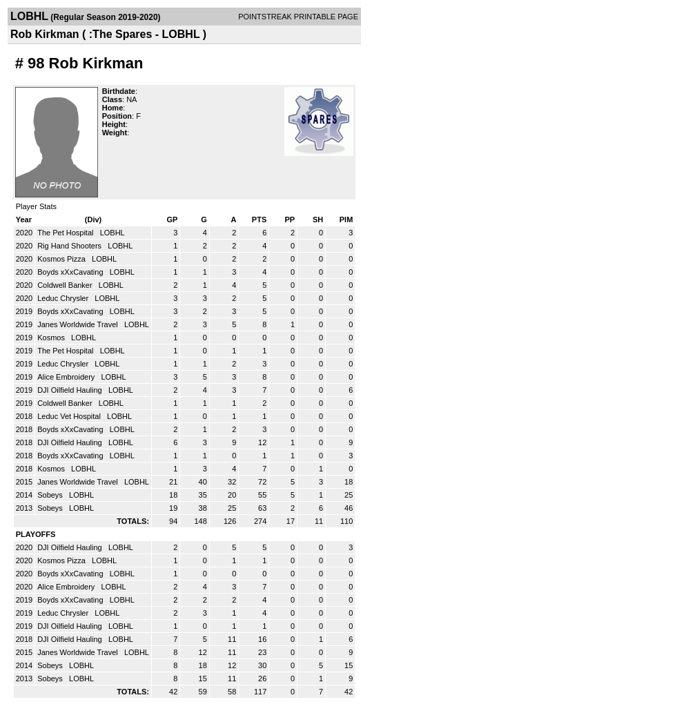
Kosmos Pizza (62, 259)
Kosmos (52, 337)
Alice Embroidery (67, 377)
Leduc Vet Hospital (70, 416)
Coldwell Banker (66, 285)
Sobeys (51, 495)
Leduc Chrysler (63, 298)
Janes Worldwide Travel (78, 324)
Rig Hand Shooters (70, 246)
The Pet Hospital (66, 232)
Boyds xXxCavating (71, 272)
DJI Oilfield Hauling (70, 390)
